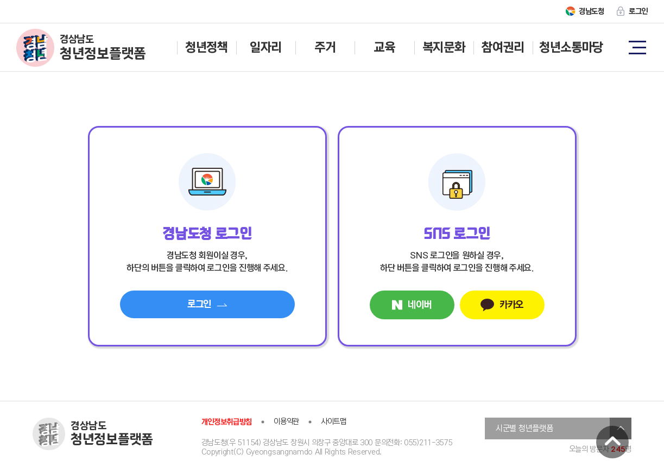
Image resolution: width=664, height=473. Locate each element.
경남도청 (591, 11)
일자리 (266, 47)
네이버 (412, 304)
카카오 (501, 305)
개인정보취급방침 (226, 422)
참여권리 (503, 47)
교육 (384, 47)
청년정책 (206, 47)
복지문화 (443, 47)
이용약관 (286, 422)
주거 (325, 47)
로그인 (638, 11)
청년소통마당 (571, 47)
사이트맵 (333, 422)
